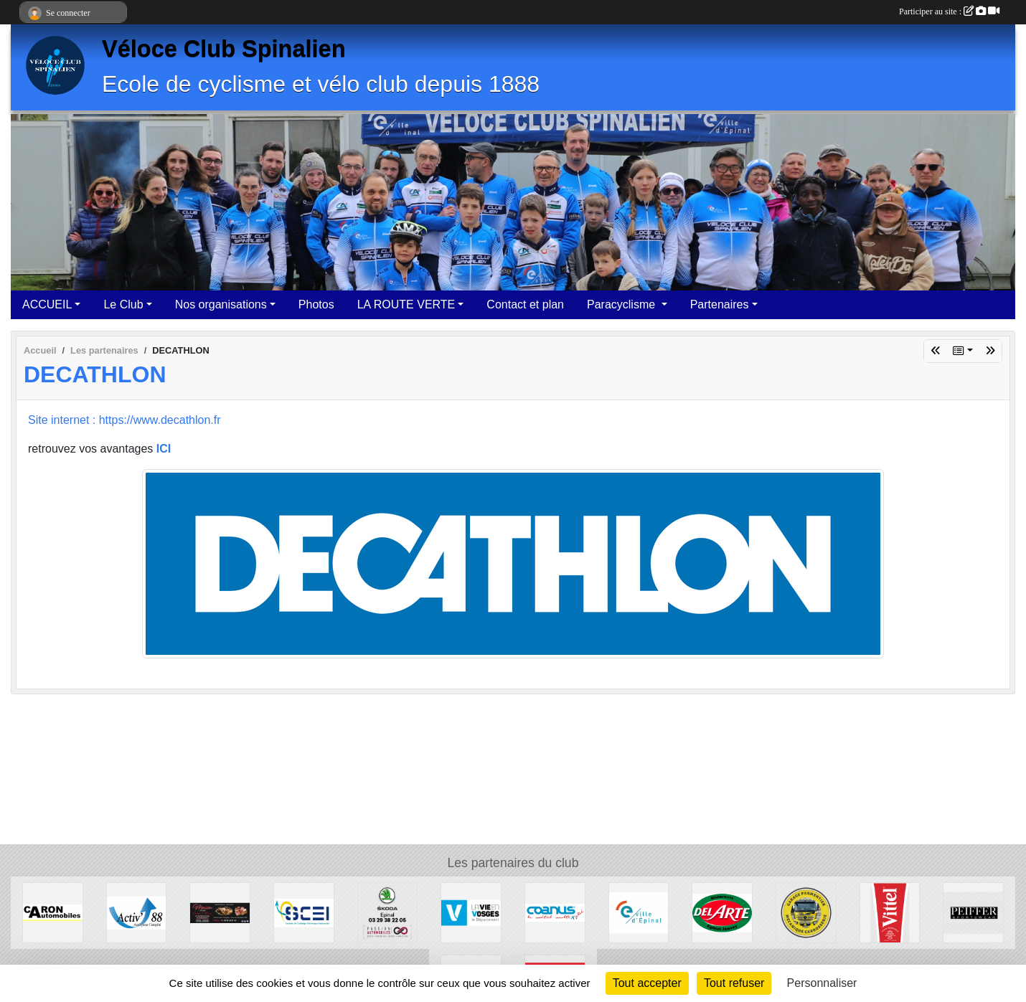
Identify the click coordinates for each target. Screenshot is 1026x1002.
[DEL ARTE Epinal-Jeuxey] (722, 912)
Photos (316, 304)
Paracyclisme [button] (623, 304)
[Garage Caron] (52, 912)
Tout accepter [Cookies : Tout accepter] (647, 983)
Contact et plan (525, 304)
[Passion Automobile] (387, 912)
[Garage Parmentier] (806, 912)
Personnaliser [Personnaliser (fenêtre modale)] (822, 983)
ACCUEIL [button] (47, 304)
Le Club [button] (123, 304)
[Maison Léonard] (219, 912)
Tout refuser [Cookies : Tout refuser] (734, 983)
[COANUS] (554, 912)
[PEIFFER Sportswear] (973, 912)
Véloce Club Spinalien (224, 49)
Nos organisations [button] (221, 304)
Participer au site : (949, 11)
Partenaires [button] (719, 304)
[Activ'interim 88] (136, 912)
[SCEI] (303, 912)
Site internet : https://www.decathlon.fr (124, 420)
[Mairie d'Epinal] (638, 912)
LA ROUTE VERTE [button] (406, 304)
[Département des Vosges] (471, 912)
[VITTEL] (890, 912)
